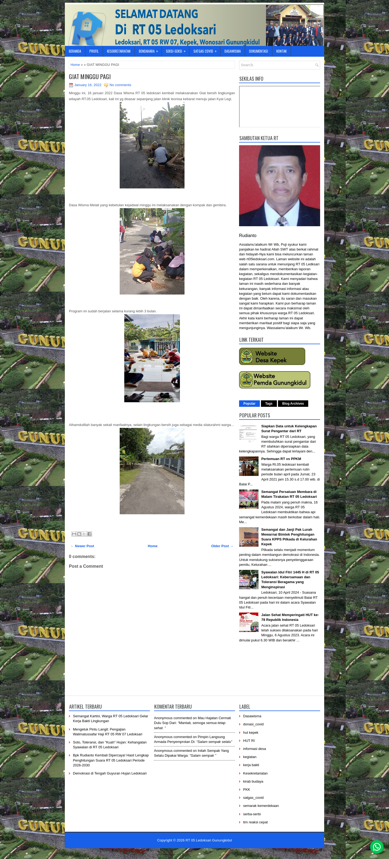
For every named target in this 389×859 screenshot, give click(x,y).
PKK (246, 789)
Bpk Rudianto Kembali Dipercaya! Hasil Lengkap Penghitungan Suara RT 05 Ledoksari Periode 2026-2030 (111, 760)
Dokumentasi (258, 51)
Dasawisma (232, 51)
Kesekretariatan (118, 51)
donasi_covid (253, 724)
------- (220, 852)
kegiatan (249, 757)
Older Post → (222, 546)
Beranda (75, 51)
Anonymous (163, 718)
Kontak (281, 51)
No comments (120, 85)
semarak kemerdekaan (261, 806)
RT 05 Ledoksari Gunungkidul (209, 840)
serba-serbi (252, 814)
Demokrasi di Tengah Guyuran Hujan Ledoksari (110, 773)
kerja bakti (251, 765)
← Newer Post (82, 546)
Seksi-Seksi (177, 50)
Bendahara (150, 50)
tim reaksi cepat (255, 822)
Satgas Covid (206, 50)
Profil (94, 51)
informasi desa (254, 749)
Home (75, 65)
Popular (249, 403)
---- (168, 852)
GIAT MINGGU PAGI (90, 76)
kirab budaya (253, 781)
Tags (269, 403)
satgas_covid (253, 798)
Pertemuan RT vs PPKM (281, 459)
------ (198, 852)
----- (182, 852)
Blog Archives (293, 403)
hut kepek (250, 733)
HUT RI (249, 741)
